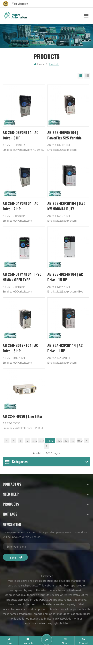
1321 (66, 441)
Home (39, 64)
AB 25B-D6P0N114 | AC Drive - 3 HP (20, 135)
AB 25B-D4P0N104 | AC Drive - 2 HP (20, 206)
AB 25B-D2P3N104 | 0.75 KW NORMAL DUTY (66, 206)
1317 (34, 441)
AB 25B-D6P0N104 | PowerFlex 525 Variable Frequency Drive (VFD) (64, 135)
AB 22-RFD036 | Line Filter (23, 416)
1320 (59, 441)
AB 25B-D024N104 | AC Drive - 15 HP (65, 277)
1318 (41, 441)
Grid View (80, 76)
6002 (79, 441)
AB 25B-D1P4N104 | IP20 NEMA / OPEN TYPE (22, 277)
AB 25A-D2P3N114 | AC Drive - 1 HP (65, 348)
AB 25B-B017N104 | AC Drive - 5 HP (20, 348)
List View (87, 76)
